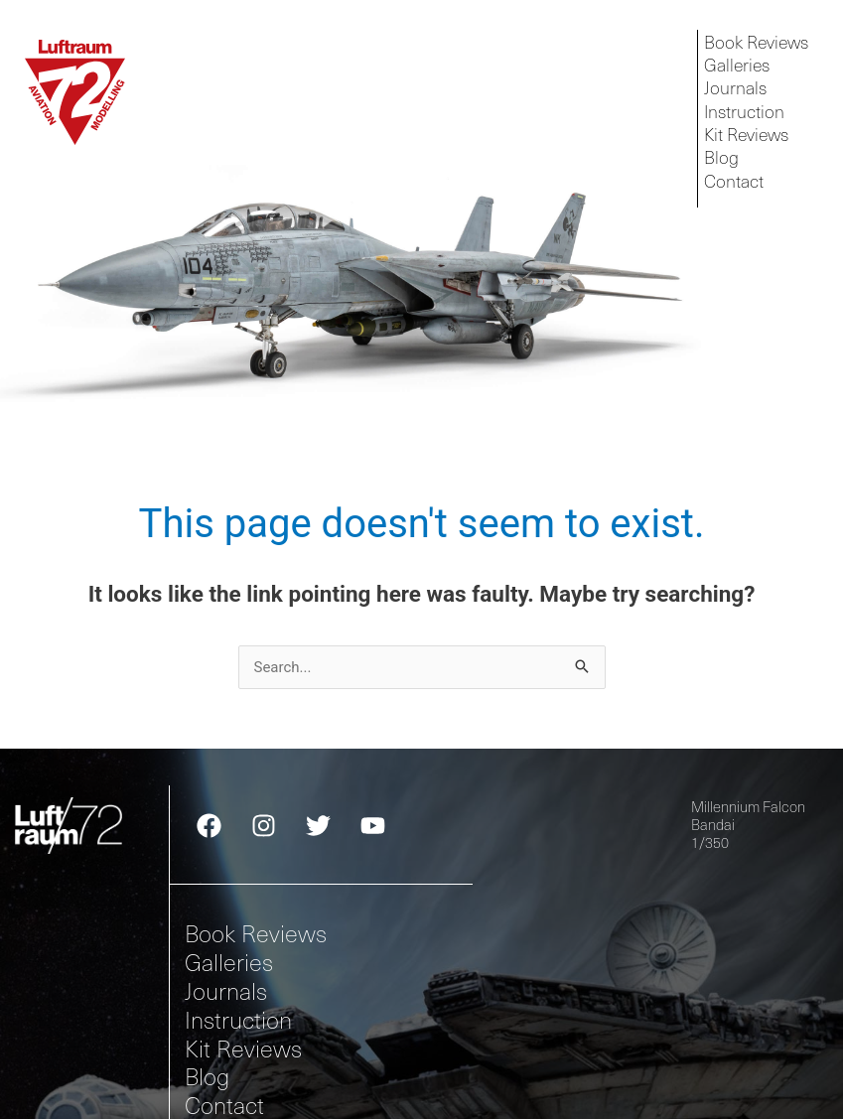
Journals (226, 990)
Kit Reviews (243, 1047)
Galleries (229, 961)
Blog (207, 1075)
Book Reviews (256, 932)
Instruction (238, 1019)
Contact (224, 1104)
